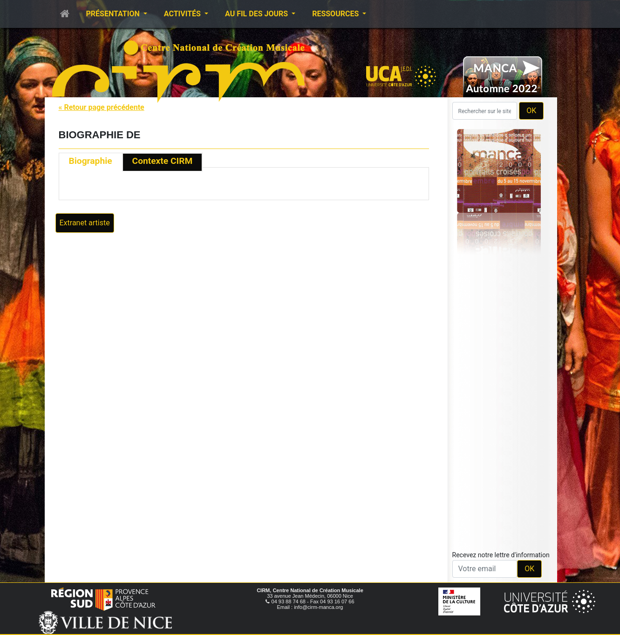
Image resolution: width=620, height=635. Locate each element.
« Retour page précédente (101, 107)
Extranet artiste (85, 222)
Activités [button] (183, 13)
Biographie (90, 160)
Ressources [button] (336, 13)
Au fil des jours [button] (257, 13)
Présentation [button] (114, 13)
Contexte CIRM (162, 160)
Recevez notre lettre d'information (501, 555)
